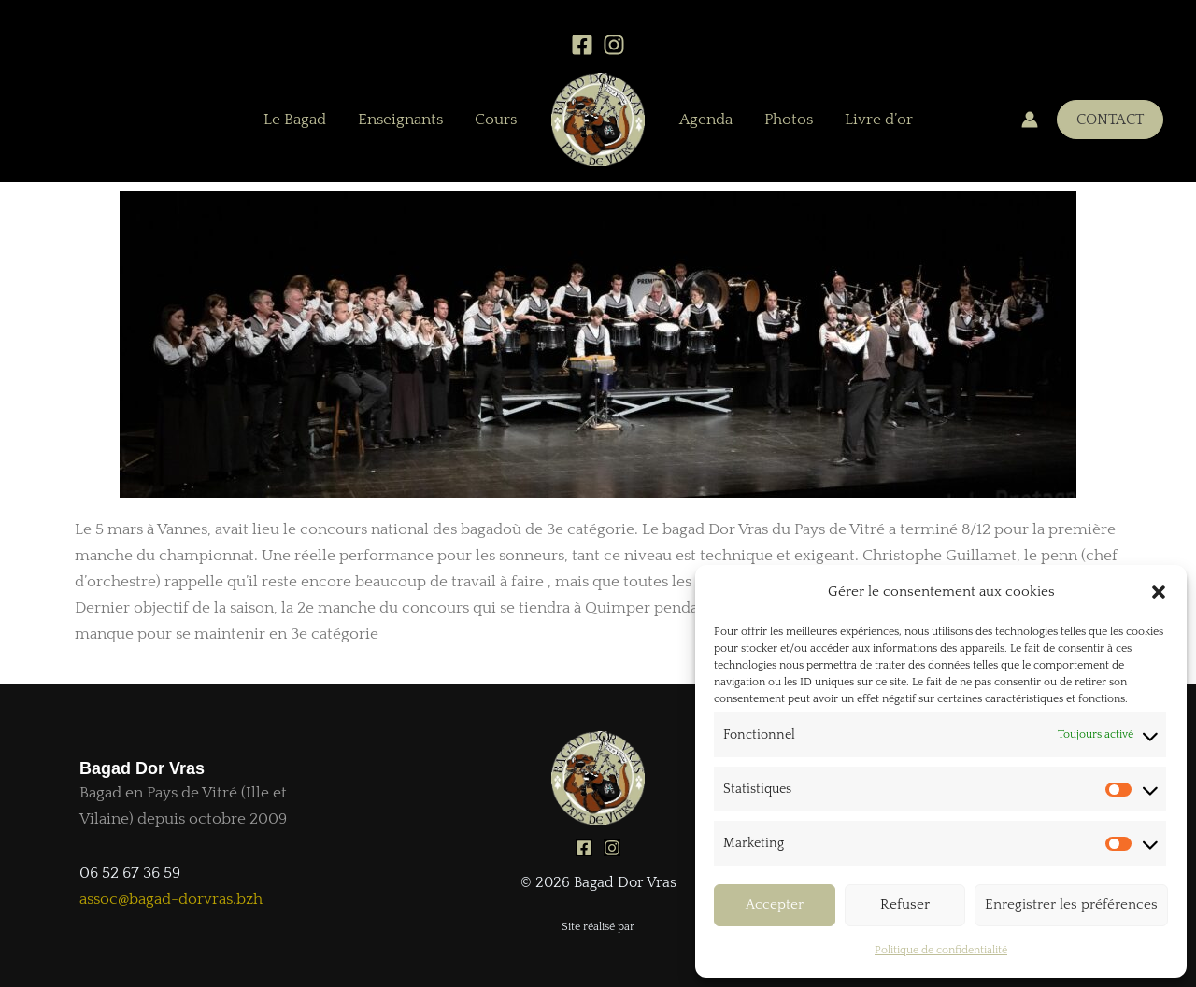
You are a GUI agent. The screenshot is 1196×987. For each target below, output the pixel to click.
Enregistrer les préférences (1071, 904)
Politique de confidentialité (941, 950)
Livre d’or (879, 119)
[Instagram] (614, 45)
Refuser (905, 904)
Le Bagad (294, 119)
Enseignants (400, 119)
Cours (496, 119)
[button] (1158, 592)
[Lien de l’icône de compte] (1029, 119)
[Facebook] (582, 45)
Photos (788, 119)
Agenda (706, 119)
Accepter (775, 904)
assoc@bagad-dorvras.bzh (171, 899)
